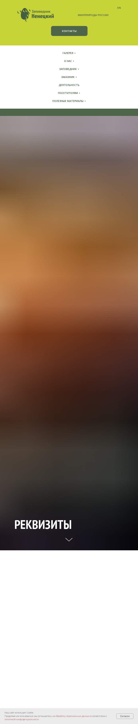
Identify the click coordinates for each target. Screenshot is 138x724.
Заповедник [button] (68, 69)
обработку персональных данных (72, 716)
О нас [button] (68, 61)
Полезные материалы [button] (67, 101)
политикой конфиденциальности (22, 719)
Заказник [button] (68, 77)
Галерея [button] (68, 53)
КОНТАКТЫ (69, 31)
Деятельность (69, 85)
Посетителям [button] (68, 93)
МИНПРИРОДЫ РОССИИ (93, 15)
